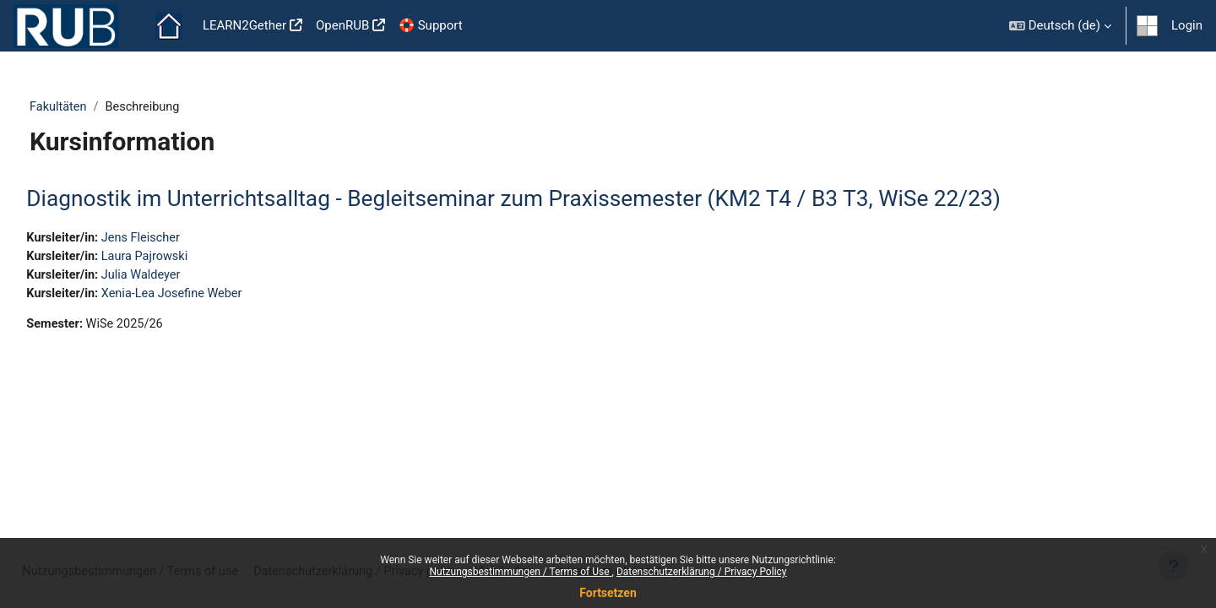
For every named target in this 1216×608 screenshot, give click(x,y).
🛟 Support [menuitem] (430, 25)
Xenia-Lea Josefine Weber (215, 296)
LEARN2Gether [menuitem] (244, 25)
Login (1186, 25)
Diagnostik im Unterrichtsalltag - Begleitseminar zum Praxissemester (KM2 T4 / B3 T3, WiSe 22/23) (551, 199)
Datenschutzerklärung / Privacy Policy (701, 572)
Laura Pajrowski (186, 258)
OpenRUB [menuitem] (342, 25)
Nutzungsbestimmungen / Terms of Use (520, 572)
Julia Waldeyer (183, 277)
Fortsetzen (608, 593)
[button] (1060, 26)
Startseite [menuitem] (169, 26)
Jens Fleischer (182, 239)
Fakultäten (89, 107)
